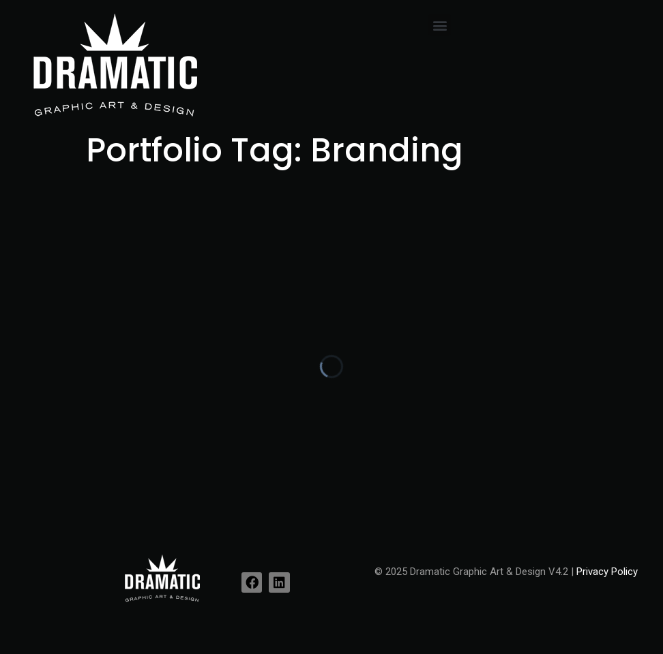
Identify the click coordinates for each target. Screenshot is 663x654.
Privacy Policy (607, 571)
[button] (439, 25)
